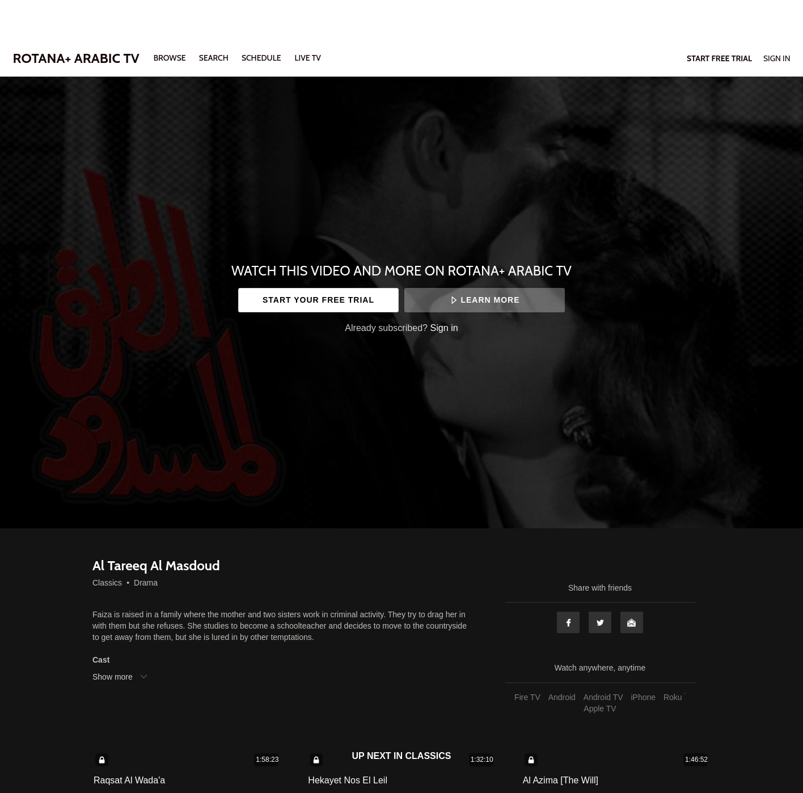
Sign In (777, 58)
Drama (146, 582)
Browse (171, 58)
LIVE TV (307, 58)
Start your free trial (318, 299)
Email (632, 622)
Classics (107, 582)
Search (214, 58)
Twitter (600, 622)
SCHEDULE (261, 58)
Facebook (568, 622)
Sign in (444, 328)
